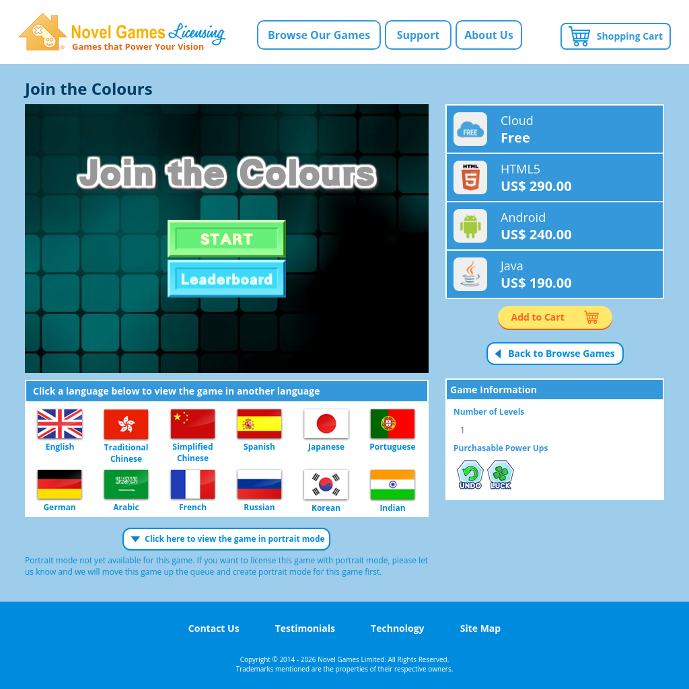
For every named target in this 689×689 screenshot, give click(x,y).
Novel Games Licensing (122, 32)
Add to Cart (538, 317)
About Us (488, 35)
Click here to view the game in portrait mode (234, 538)
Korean (326, 485)
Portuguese (392, 424)
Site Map (480, 628)
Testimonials (305, 628)
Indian (392, 485)
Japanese (326, 424)
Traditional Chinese (126, 425)
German (59, 485)
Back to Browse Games (561, 353)
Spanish (259, 424)
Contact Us (214, 628)
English (60, 424)
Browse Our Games (319, 35)
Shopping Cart (630, 36)
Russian (259, 485)
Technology (397, 628)
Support (418, 35)
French (193, 485)
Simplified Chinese (193, 424)
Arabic (126, 485)
